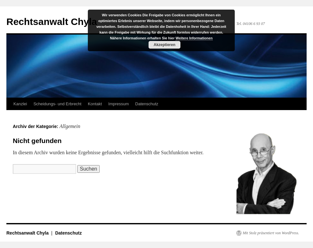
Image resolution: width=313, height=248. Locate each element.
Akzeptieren (164, 45)
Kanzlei (20, 103)
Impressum (118, 103)
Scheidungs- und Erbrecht (57, 103)
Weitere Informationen (194, 38)
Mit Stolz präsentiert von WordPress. (271, 233)
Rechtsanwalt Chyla (51, 21)
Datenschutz (146, 103)
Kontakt (95, 103)
